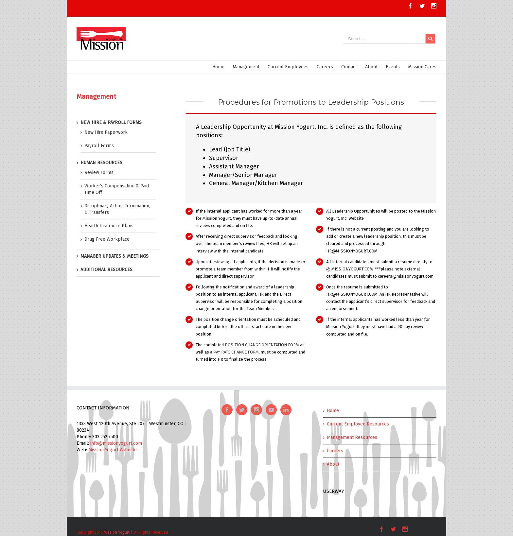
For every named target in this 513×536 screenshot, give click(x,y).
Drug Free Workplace (107, 239)
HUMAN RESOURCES (101, 162)
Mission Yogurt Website (112, 450)
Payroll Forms (99, 145)
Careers (335, 451)
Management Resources (352, 437)
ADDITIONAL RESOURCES (106, 269)
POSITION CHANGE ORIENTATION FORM (262, 344)
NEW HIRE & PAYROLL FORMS (111, 122)
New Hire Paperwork (106, 132)
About (333, 464)
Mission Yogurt (117, 532)
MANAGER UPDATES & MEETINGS (114, 256)
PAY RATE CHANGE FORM (236, 352)
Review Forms (99, 172)
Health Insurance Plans (108, 226)
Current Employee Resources (358, 424)
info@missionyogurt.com (116, 443)
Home (333, 410)
